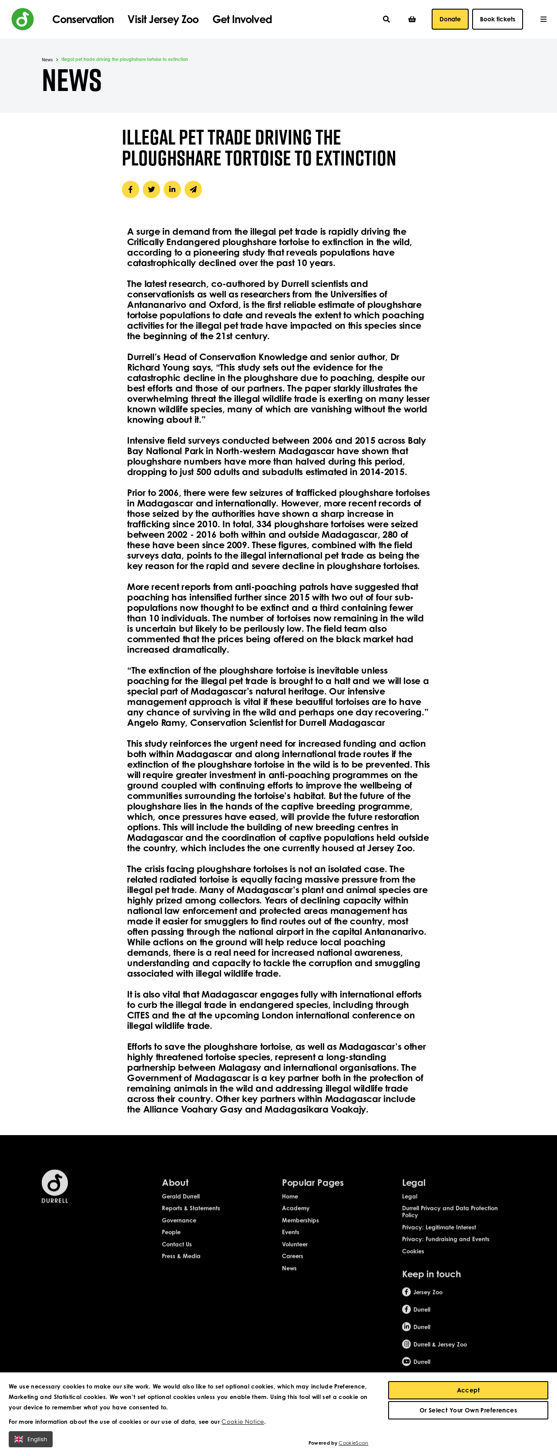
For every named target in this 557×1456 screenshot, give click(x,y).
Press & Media (181, 1264)
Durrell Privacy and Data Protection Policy (450, 1220)
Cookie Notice (242, 1424)
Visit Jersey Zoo (163, 19)
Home (290, 1204)
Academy (296, 1216)
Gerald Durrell (181, 1204)
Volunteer (295, 1252)
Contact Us (177, 1252)
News (47, 59)
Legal (409, 1204)
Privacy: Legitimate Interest (439, 1235)
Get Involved (242, 19)
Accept (468, 1392)
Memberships (300, 1228)
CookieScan (353, 1446)
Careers (292, 1264)
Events (290, 1240)
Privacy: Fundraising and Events (446, 1247)
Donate (450, 19)
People (171, 1240)
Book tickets (497, 19)
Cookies (413, 1259)
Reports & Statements (191, 1216)
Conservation (83, 19)
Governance (179, 1228)
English (30, 1442)
